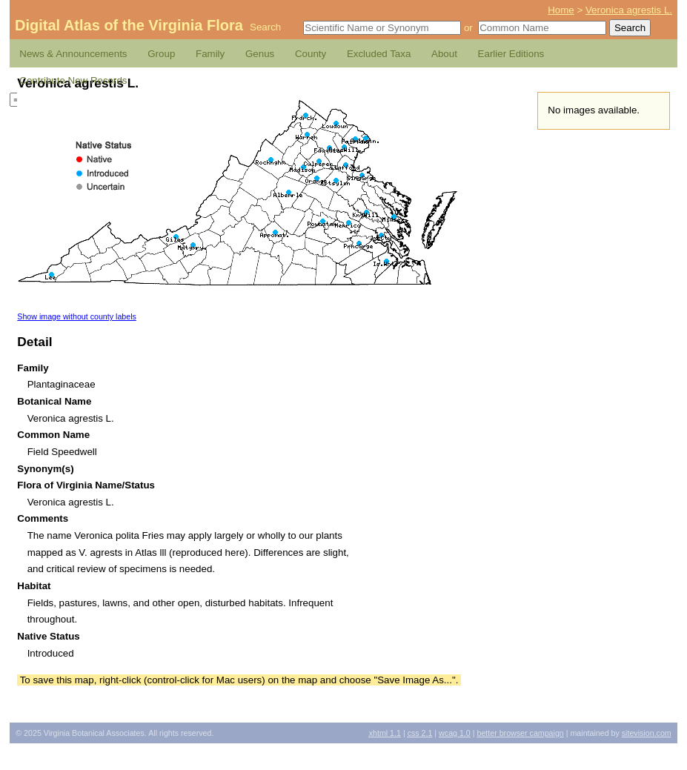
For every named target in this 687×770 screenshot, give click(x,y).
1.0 (455, 732)
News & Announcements (73, 53)
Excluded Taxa (379, 53)
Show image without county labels (76, 316)
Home (561, 10)
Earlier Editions (511, 53)
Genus (259, 53)
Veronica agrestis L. (628, 10)
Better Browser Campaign (520, 732)
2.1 (420, 732)
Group (161, 53)
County (310, 53)
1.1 (385, 732)
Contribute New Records (73, 80)
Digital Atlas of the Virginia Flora (129, 25)
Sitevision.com (646, 732)
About (444, 53)
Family (210, 53)
